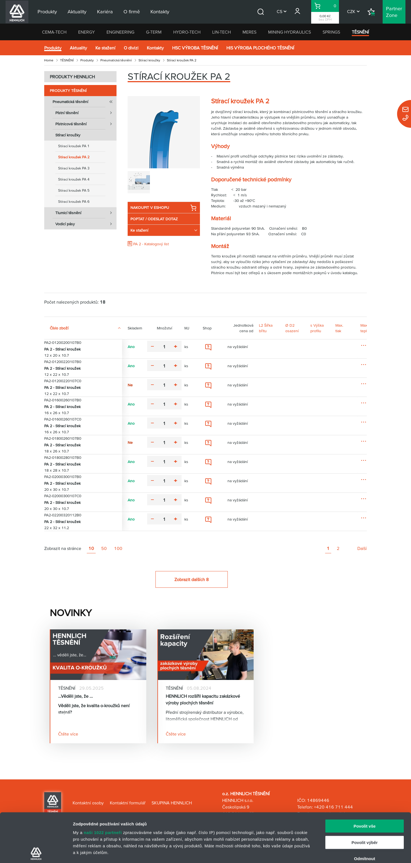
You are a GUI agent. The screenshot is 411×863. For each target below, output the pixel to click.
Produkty (52, 47)
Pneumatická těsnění (116, 60)
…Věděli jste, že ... (75, 696)
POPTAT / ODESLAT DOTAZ (154, 219)
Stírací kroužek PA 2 (74, 157)
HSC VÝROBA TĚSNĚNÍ (195, 47)
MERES (249, 31)
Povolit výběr (364, 793)
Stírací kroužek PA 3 (74, 168)
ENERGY (86, 31)
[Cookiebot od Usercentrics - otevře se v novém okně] (36, 852)
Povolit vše (364, 777)
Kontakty (155, 47)
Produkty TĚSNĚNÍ (68, 90)
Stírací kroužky (149, 60)
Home (48, 60)
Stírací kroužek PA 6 (74, 201)
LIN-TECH (221, 31)
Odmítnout (364, 809)
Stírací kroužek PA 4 (74, 179)
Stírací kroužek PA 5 (74, 190)
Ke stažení (105, 47)
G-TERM (154, 31)
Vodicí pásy (86, 223)
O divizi (131, 47)
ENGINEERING (120, 31)
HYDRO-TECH (186, 31)
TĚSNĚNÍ (360, 31)
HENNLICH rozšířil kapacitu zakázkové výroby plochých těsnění (203, 699)
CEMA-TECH (54, 31)
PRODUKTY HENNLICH (72, 76)
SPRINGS (331, 31)
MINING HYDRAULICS (289, 31)
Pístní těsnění (86, 112)
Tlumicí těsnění (86, 212)
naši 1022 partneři (103, 783)
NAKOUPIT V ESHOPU (163, 207)
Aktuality (78, 47)
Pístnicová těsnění (86, 123)
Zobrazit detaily (294, 852)
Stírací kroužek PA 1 (74, 146)
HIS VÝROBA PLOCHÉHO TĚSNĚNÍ (260, 47)
